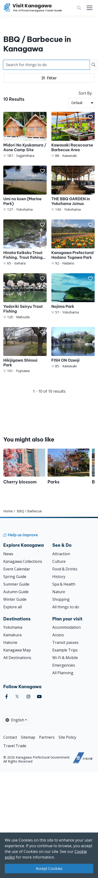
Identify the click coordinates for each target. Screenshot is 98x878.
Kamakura (12, 634)
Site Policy (67, 737)
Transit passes (65, 642)
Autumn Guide (16, 591)
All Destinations (17, 657)
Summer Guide (16, 584)
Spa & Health (63, 584)
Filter (49, 78)
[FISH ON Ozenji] (73, 347)
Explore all (12, 607)
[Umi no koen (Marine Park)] (25, 189)
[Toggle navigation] (89, 8)
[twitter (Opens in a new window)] (17, 696)
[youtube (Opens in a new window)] (39, 696)
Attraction (61, 553)
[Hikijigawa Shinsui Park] (25, 350)
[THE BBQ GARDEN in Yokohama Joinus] (73, 189)
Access (58, 634)
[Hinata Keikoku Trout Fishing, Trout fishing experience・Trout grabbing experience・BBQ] (25, 242)
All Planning (62, 672)
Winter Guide (15, 599)
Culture (59, 561)
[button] (42, 117)
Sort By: (85, 93)
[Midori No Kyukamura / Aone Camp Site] (25, 135)
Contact (10, 737)
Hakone (10, 642)
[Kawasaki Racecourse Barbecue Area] (73, 135)
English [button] (14, 720)
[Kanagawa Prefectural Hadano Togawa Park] (73, 242)
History (58, 576)
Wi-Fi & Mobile (65, 657)
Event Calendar (16, 569)
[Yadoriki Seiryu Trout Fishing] (25, 296)
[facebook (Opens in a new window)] (6, 696)
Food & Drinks (64, 569)
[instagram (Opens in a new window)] (28, 696)
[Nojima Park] (73, 294)
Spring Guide (14, 576)
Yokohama (12, 627)
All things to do (65, 607)
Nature (58, 591)
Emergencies (63, 665)
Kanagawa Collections (22, 561)
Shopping (61, 599)
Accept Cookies (49, 868)
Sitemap (28, 737)
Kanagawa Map (17, 650)
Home (8, 511)
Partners (47, 737)
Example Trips (65, 650)
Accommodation (66, 627)
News (8, 553)
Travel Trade (14, 745)
